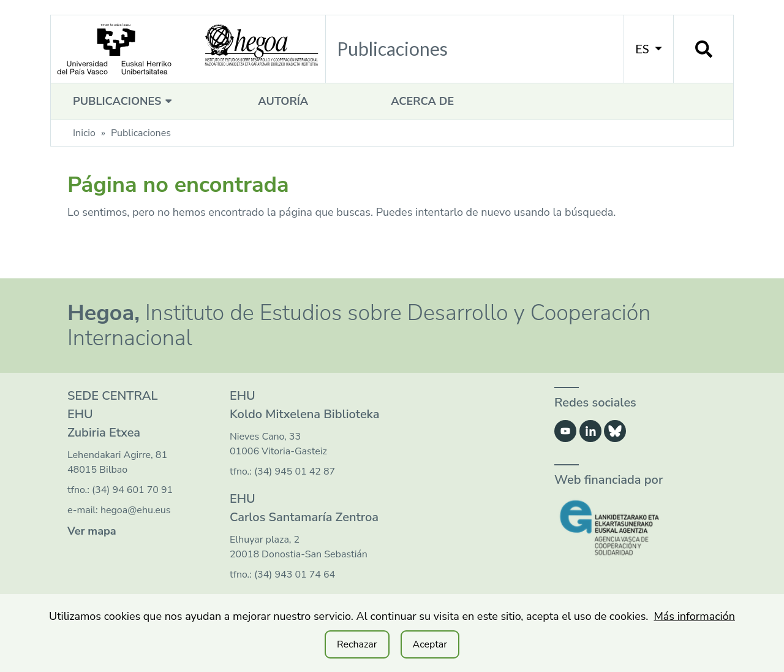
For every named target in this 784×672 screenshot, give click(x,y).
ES (648, 48)
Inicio (84, 133)
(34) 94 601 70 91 (132, 490)
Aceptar (430, 644)
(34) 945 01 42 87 (294, 471)
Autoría (283, 101)
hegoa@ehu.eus (135, 510)
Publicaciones (124, 101)
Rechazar (357, 644)
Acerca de (422, 101)
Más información (694, 616)
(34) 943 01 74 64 (294, 574)
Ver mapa (91, 531)
